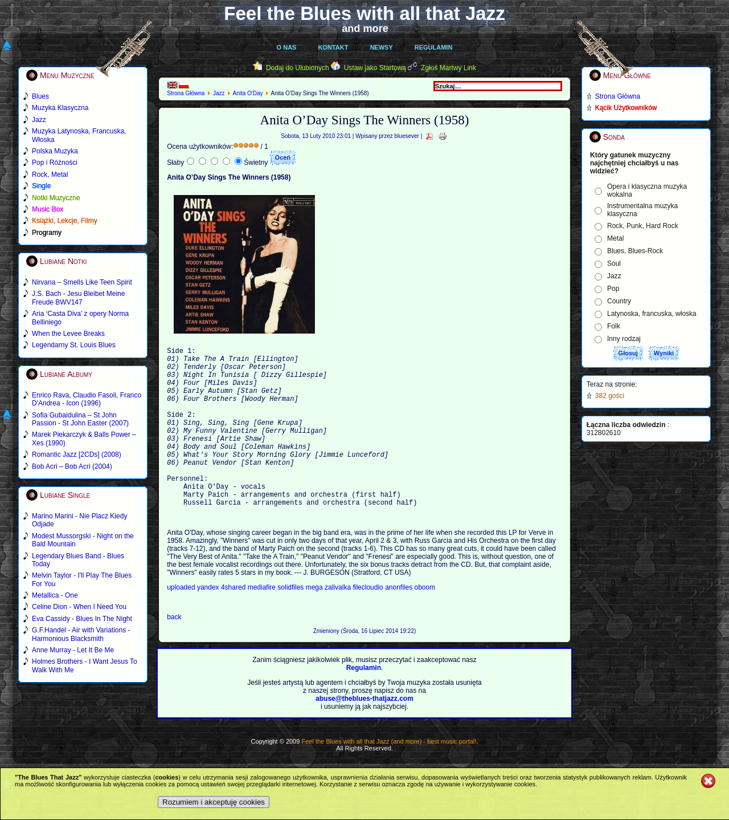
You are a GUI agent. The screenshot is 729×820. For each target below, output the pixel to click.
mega (315, 622)
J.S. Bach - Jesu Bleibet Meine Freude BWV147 (78, 298)
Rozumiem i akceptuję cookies (213, 802)
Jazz (219, 93)
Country (619, 301)
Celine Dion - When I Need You (79, 607)
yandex (209, 622)
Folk (613, 326)
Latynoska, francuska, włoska (652, 314)
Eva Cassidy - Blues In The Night (82, 619)
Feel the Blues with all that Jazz (364, 13)
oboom (425, 622)
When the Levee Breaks (68, 334)
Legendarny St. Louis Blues (74, 345)
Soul (614, 263)
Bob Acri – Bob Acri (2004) (72, 466)
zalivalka (339, 622)
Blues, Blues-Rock (635, 251)
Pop (613, 289)
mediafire (263, 622)
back (174, 651)
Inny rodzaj (624, 339)
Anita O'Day (247, 93)
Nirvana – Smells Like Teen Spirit (82, 282)
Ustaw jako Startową (375, 68)
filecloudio (368, 622)
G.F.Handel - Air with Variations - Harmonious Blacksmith (81, 634)
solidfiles (290, 622)
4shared (234, 622)
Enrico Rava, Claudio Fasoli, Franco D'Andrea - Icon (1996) (86, 399)
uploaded (182, 622)
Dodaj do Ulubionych (297, 68)
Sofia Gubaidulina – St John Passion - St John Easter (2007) (80, 419)
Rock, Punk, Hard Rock (642, 226)
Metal (615, 238)
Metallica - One (55, 595)
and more (365, 28)
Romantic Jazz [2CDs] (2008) (76, 454)
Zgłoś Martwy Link (448, 68)
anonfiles (399, 622)
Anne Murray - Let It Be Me (73, 650)
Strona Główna (185, 93)
